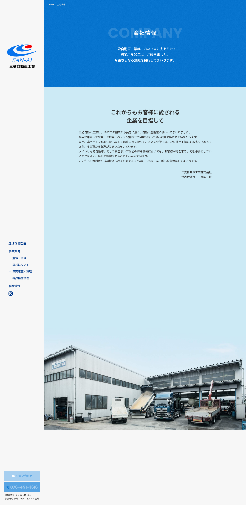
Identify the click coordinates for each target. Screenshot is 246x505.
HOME (51, 4)
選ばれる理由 (17, 243)
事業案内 (14, 251)
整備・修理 (19, 258)
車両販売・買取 (22, 271)
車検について (20, 264)
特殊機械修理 (20, 278)
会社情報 (14, 286)
